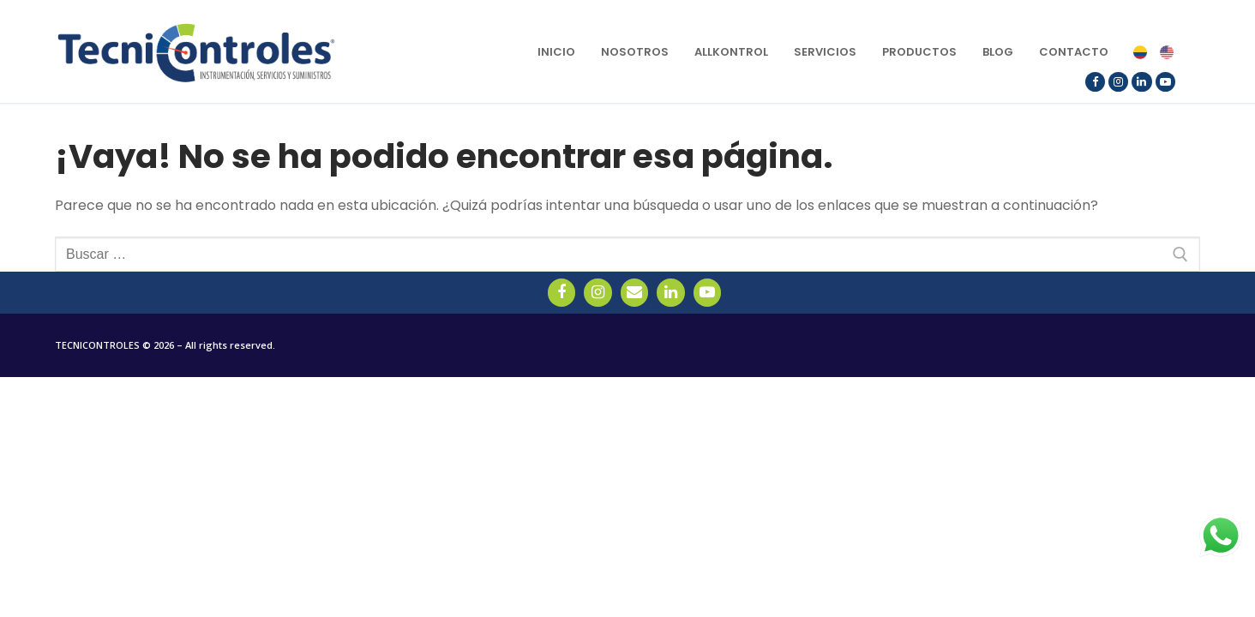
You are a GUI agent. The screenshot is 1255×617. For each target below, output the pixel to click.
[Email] (634, 292)
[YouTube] (1165, 82)
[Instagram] (1118, 82)
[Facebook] (1095, 82)
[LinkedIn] (1141, 82)
